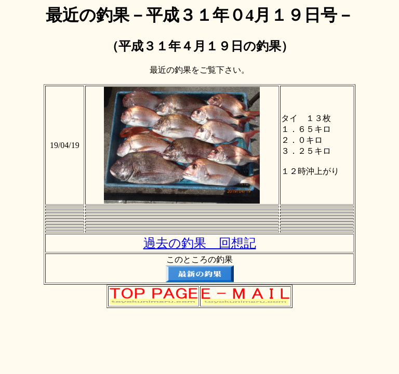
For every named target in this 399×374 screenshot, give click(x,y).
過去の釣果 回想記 (199, 243)
